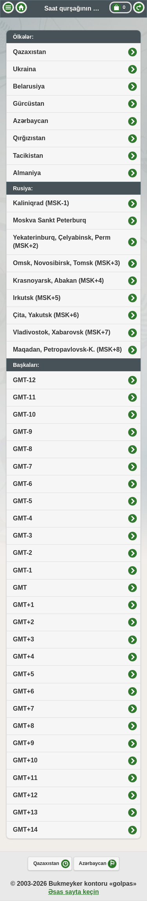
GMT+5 (23, 674)
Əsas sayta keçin (73, 891)
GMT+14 (25, 829)
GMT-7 (22, 466)
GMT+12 (25, 795)
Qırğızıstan (29, 138)
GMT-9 (22, 431)
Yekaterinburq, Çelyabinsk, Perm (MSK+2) (62, 241)
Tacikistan (28, 155)
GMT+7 (23, 708)
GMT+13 (25, 812)
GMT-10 (24, 414)
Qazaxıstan (29, 52)
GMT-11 (24, 397)
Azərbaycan (30, 120)
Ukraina (24, 69)
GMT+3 (23, 639)
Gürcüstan (28, 103)
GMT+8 (23, 725)
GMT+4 (23, 656)
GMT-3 (22, 535)
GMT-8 (22, 449)
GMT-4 (22, 518)
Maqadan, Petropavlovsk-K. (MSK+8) (67, 349)
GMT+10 (25, 760)
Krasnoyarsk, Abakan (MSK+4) (58, 280)
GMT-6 (22, 483)
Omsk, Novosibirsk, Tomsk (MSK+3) (66, 263)
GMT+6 (23, 691)
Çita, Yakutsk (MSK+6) (46, 315)
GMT (20, 587)
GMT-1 (22, 570)
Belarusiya (29, 86)
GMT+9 (23, 743)
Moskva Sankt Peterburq (49, 220)
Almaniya (27, 173)
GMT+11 (25, 778)
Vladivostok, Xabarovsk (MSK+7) (62, 332)
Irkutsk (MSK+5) (36, 297)
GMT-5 (22, 501)
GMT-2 (22, 552)
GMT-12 (24, 380)
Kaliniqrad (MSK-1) (41, 203)
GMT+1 (23, 604)
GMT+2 (23, 622)
